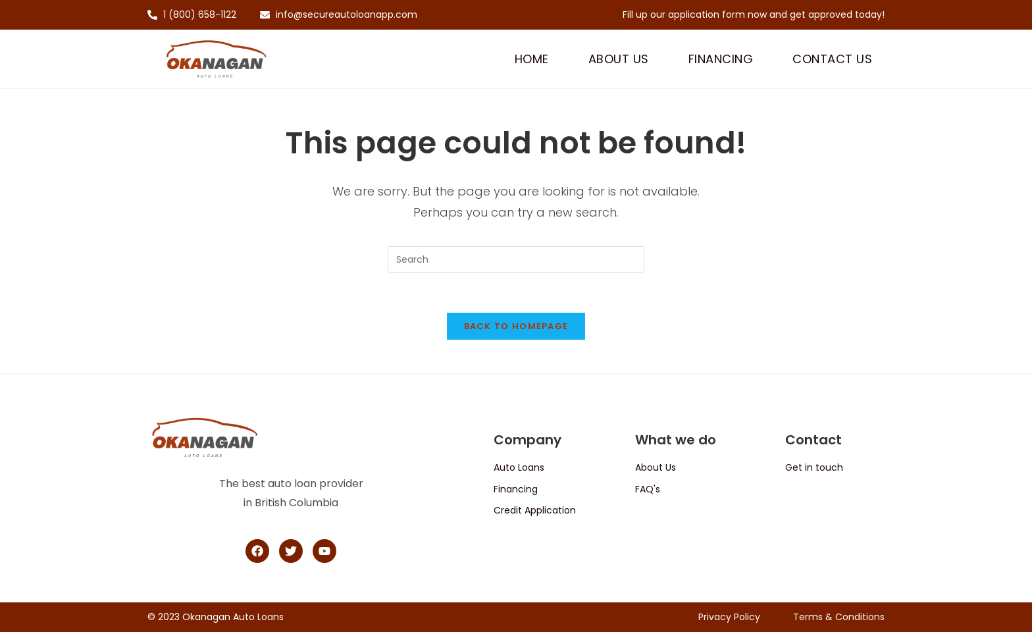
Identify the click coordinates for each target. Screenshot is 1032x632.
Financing (721, 59)
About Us (618, 59)
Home (532, 59)
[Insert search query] (516, 259)
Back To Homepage (516, 326)
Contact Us (832, 59)
